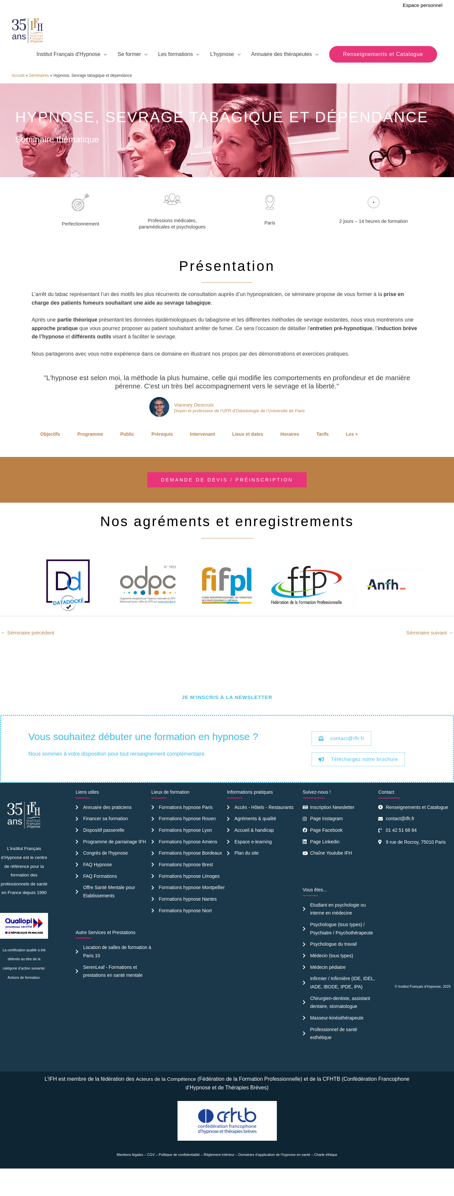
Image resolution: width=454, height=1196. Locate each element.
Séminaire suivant (428, 651)
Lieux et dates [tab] (247, 451)
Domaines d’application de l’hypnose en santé (274, 1179)
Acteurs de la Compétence (165, 1103)
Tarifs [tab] (322, 451)
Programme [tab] (90, 451)
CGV (151, 1179)
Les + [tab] (352, 451)
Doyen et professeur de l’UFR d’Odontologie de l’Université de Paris (239, 428)
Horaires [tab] (289, 451)
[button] (383, 71)
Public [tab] (127, 451)
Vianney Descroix (192, 422)
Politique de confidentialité (179, 1179)
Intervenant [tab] (202, 451)
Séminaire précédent (28, 651)
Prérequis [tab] (162, 451)
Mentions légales (130, 1179)
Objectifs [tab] (50, 451)
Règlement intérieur (219, 1179)
